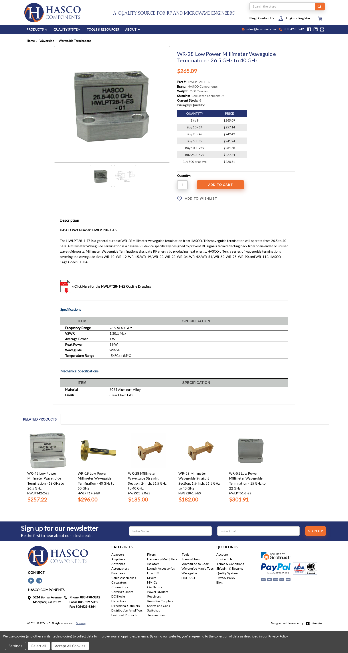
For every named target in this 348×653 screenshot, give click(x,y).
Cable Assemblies (123, 578)
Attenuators (120, 568)
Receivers (154, 596)
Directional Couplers (125, 606)
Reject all (38, 645)
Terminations (156, 615)
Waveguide (189, 573)
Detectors (118, 601)
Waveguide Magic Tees (198, 568)
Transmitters (191, 559)
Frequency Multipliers (162, 559)
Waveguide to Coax (195, 564)
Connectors (119, 587)
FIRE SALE (189, 578)
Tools (185, 554)
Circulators (119, 582)
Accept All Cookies (70, 645)
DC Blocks (118, 596)
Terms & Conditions (230, 564)
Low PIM (153, 573)
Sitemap (80, 623)
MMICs (152, 582)
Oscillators (154, 587)
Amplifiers (118, 559)
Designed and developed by (296, 623)
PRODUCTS (36, 29)
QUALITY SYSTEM (66, 29)
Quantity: (184, 175)
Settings (15, 645)
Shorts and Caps (158, 606)
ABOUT (132, 29)
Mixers (151, 578)
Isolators (153, 564)
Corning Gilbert (122, 592)
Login (290, 18)
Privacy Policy (225, 578)
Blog (252, 18)
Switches (153, 610)
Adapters (118, 554)
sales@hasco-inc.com (259, 29)
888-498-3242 (291, 29)
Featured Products (124, 615)
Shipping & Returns (229, 568)
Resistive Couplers (160, 601)
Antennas (118, 564)
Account (222, 554)
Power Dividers (157, 592)
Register (304, 18)
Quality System (227, 573)
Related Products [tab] (40, 419)
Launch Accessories (161, 568)
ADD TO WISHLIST (197, 199)
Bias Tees (118, 573)
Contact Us (266, 18)
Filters (151, 554)
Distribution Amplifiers (127, 610)
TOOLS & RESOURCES (103, 29)
